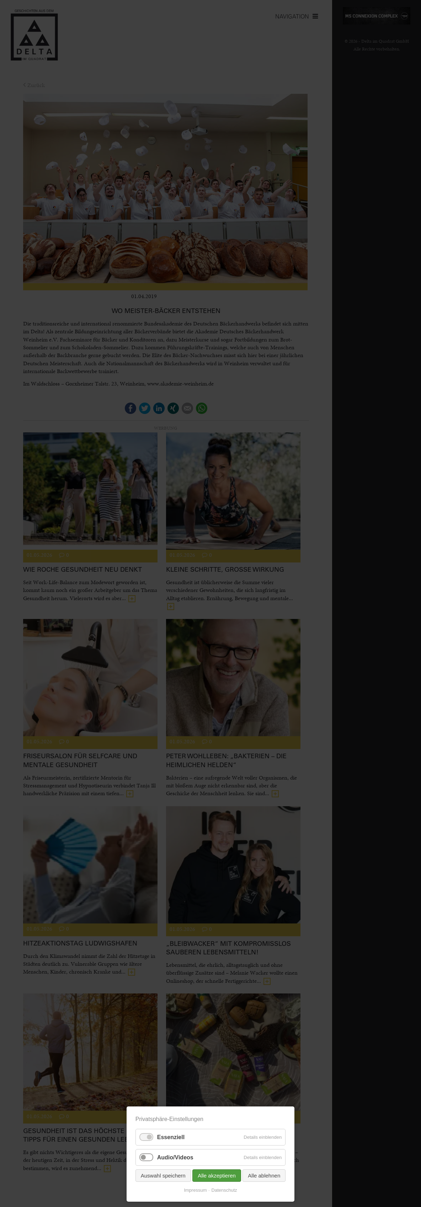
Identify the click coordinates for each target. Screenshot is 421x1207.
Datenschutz (224, 1190)
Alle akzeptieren (217, 1176)
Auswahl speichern (163, 1176)
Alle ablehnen (264, 1176)
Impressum (195, 1190)
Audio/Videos (175, 1157)
